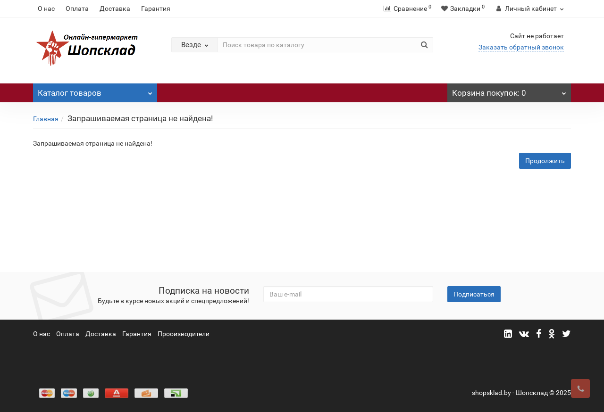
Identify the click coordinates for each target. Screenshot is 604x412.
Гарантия (155, 8)
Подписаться (474, 294)
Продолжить (545, 161)
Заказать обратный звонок (521, 47)
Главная (46, 119)
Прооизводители (184, 334)
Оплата (77, 8)
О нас (46, 8)
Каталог (95, 90)
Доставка (115, 8)
